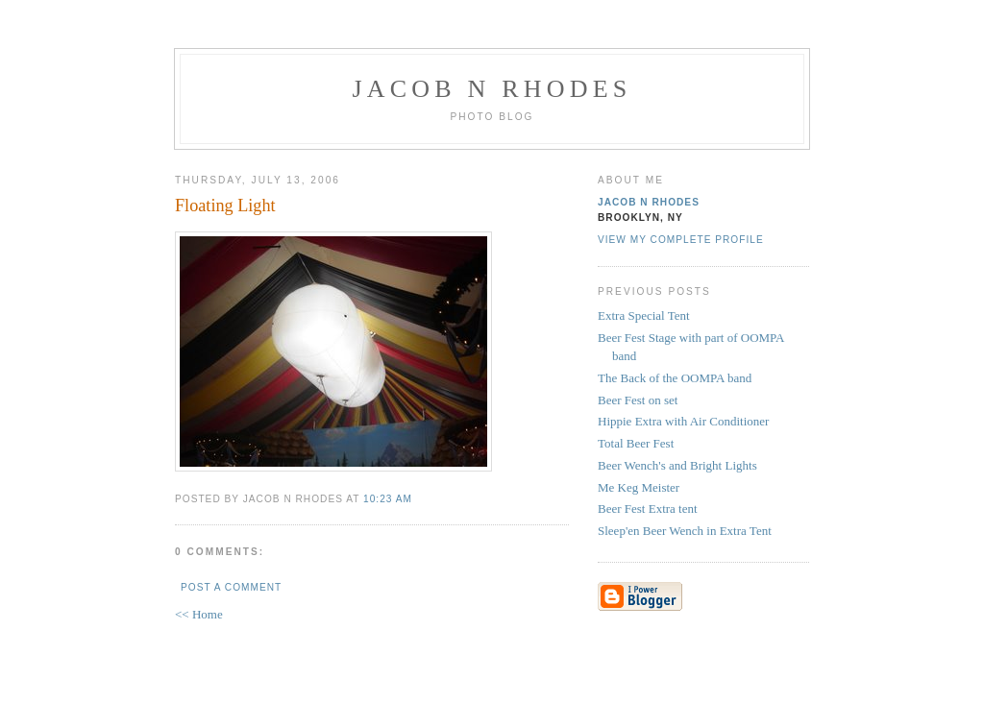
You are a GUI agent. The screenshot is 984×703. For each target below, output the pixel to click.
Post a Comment (231, 587)
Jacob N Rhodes (492, 89)
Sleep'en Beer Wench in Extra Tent (685, 530)
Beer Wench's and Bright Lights (677, 465)
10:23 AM (387, 499)
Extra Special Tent (644, 315)
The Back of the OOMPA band (674, 378)
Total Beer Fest (636, 443)
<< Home (199, 614)
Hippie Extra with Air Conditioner (683, 421)
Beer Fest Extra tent (648, 508)
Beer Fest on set (637, 400)
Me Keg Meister (638, 487)
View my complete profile (681, 239)
